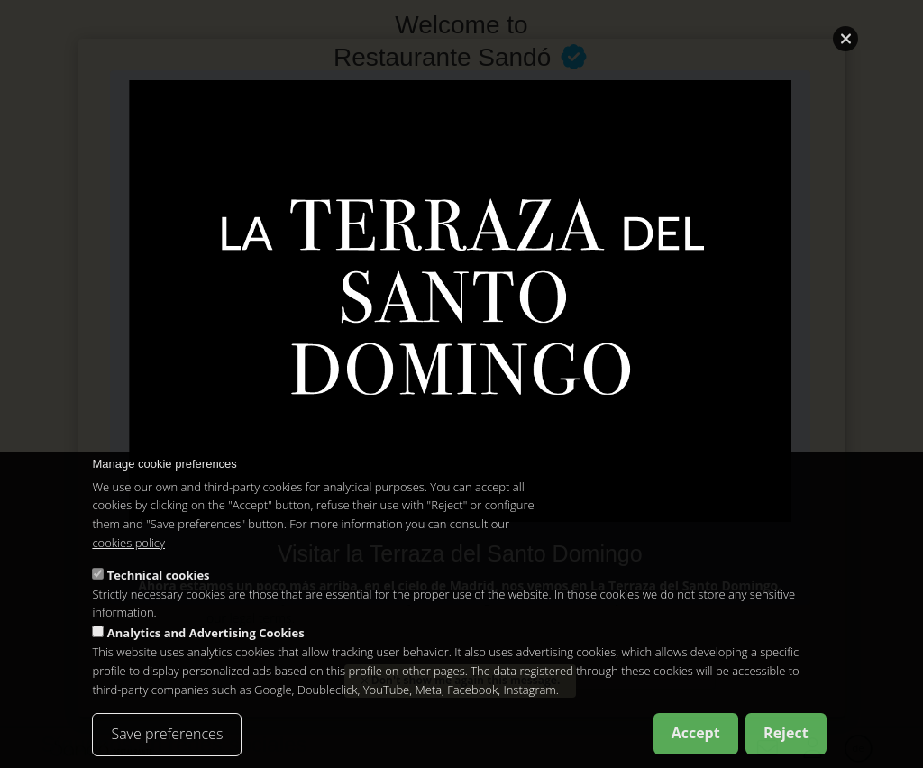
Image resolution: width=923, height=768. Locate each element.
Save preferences (167, 734)
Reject (786, 733)
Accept (696, 733)
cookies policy (128, 543)
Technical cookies (158, 575)
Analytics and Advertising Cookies (206, 633)
